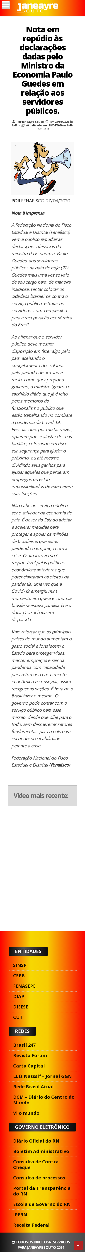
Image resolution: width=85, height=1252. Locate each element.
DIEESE (20, 1007)
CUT (18, 1017)
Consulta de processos (39, 1178)
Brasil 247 (24, 1045)
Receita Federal (31, 1225)
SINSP (20, 965)
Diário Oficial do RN (36, 1141)
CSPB (19, 976)
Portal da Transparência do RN (42, 1191)
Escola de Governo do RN (42, 1204)
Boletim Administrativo (41, 1151)
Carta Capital (29, 1066)
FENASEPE (24, 986)
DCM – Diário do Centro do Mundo (44, 1100)
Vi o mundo (26, 1113)
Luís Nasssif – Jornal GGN (42, 1076)
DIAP (18, 996)
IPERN (20, 1215)
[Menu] (6, 5)
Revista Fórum (30, 1055)
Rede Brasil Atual (33, 1087)
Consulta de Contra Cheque (36, 1164)
